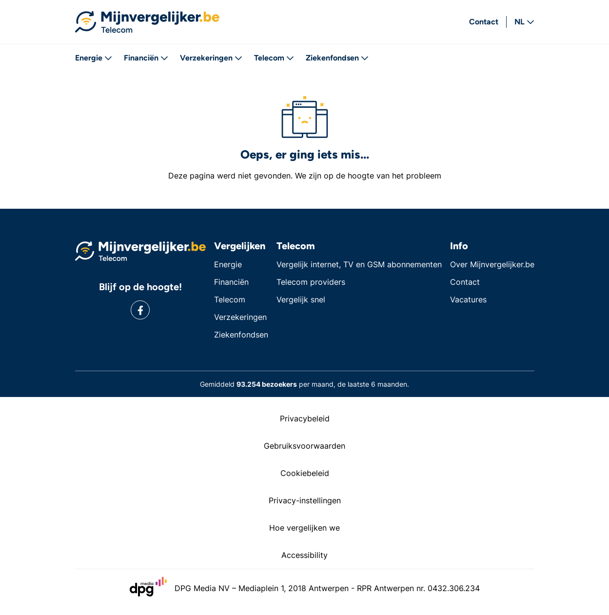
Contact (483, 21)
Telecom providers (310, 282)
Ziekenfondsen (337, 57)
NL (524, 21)
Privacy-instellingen (305, 500)
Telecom (274, 57)
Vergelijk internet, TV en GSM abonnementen (359, 264)
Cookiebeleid (304, 473)
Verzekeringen (211, 57)
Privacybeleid (305, 418)
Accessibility (304, 555)
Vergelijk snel (300, 299)
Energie (93, 57)
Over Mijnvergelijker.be (492, 264)
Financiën (146, 57)
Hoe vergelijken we (304, 528)
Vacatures (468, 299)
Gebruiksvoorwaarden (304, 446)
